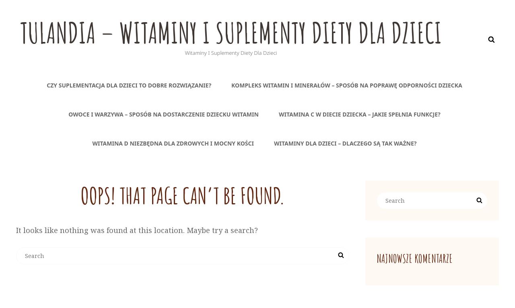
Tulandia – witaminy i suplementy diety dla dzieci (231, 32)
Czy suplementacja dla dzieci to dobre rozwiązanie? (129, 85)
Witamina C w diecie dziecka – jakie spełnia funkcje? (360, 114)
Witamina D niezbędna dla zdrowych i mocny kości (173, 143)
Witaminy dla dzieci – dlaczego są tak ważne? (345, 143)
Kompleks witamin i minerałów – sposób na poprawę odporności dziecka (346, 85)
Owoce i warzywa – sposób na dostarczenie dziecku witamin (163, 114)
